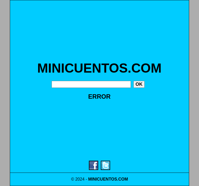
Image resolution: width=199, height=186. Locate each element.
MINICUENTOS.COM (99, 68)
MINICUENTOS (102, 179)
